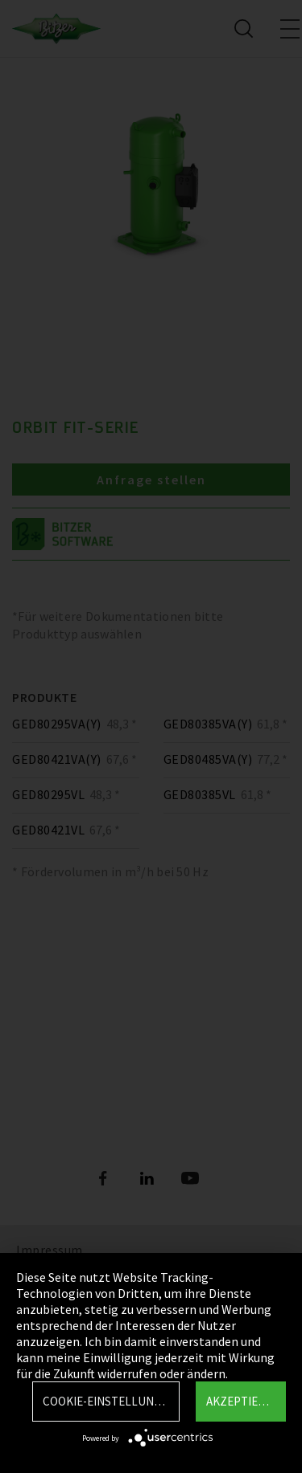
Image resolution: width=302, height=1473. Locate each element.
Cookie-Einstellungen (109, 1401)
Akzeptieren (242, 1401)
